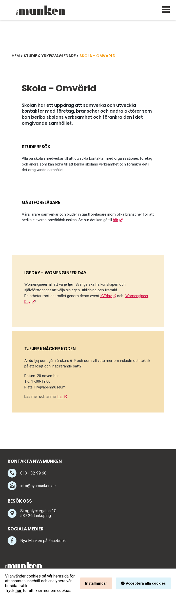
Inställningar (96, 583)
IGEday (106, 296)
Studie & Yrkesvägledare (50, 55)
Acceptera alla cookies (146, 583)
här (115, 220)
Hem (16, 55)
